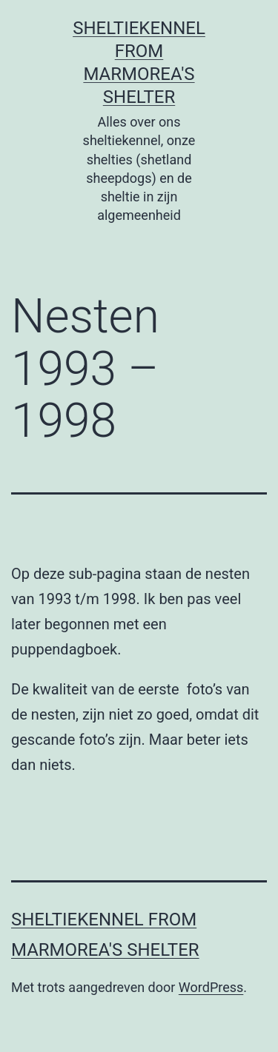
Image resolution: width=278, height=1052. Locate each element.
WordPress (211, 987)
